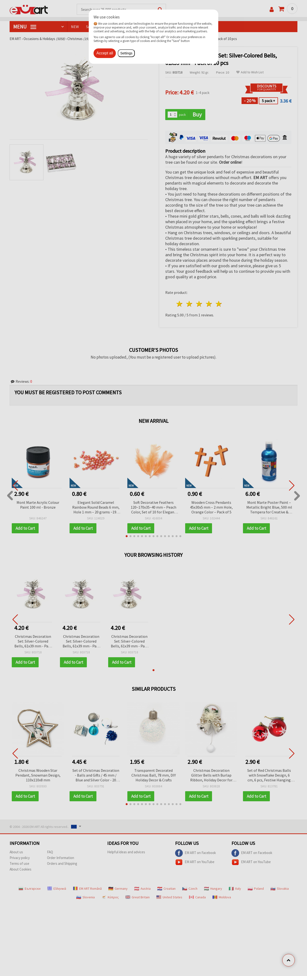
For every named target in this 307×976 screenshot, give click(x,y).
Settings (126, 53)
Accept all (104, 53)
